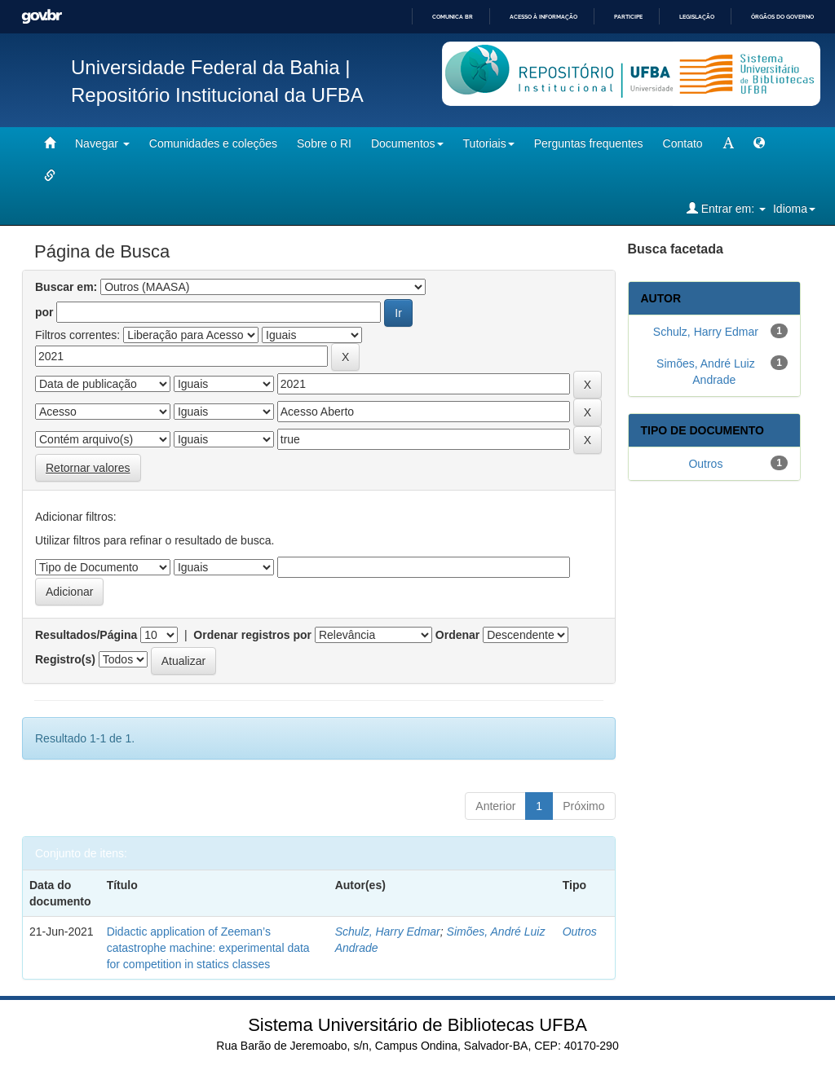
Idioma (794, 208)
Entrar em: (726, 208)
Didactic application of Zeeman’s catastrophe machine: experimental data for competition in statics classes (208, 948)
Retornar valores (88, 467)
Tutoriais (489, 143)
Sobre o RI (324, 143)
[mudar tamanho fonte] (728, 143)
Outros (580, 931)
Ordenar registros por (252, 634)
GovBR (41, 16)
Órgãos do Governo (782, 16)
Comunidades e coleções (213, 143)
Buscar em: (66, 286)
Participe (628, 16)
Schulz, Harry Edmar (387, 931)
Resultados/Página (86, 634)
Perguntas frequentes (588, 143)
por (44, 312)
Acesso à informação (543, 16)
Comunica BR (452, 16)
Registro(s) (65, 659)
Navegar (102, 143)
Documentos (407, 143)
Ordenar (457, 634)
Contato (683, 143)
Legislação (696, 16)
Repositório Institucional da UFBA (217, 95)
